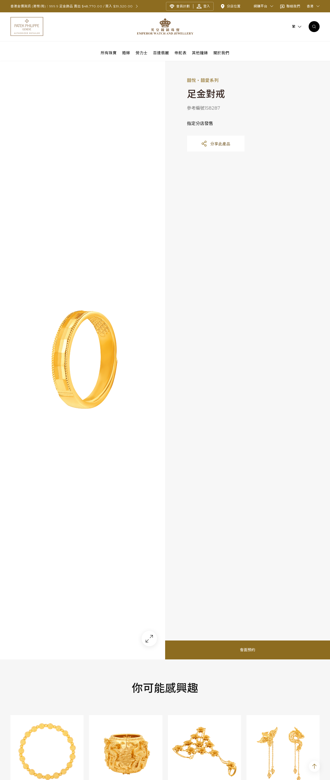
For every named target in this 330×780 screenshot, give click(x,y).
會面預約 (247, 652)
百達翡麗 (161, 52)
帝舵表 (180, 52)
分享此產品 (215, 146)
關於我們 (221, 52)
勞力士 (142, 52)
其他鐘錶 (200, 52)
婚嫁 (126, 52)
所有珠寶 (109, 52)
